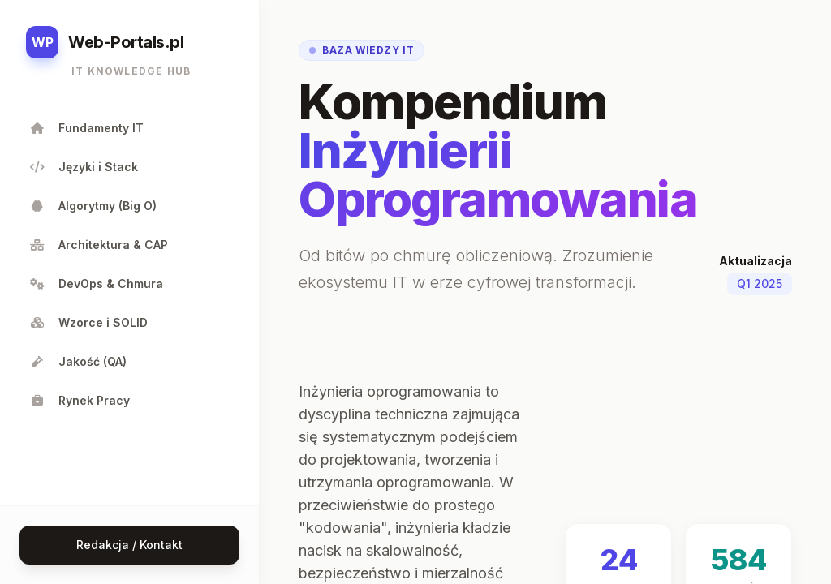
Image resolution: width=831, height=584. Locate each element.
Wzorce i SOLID (88, 322)
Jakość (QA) (78, 361)
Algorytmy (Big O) (93, 206)
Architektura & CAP (98, 244)
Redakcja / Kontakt (129, 545)
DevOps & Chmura (96, 283)
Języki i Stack (83, 167)
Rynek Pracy (79, 400)
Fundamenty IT (86, 128)
